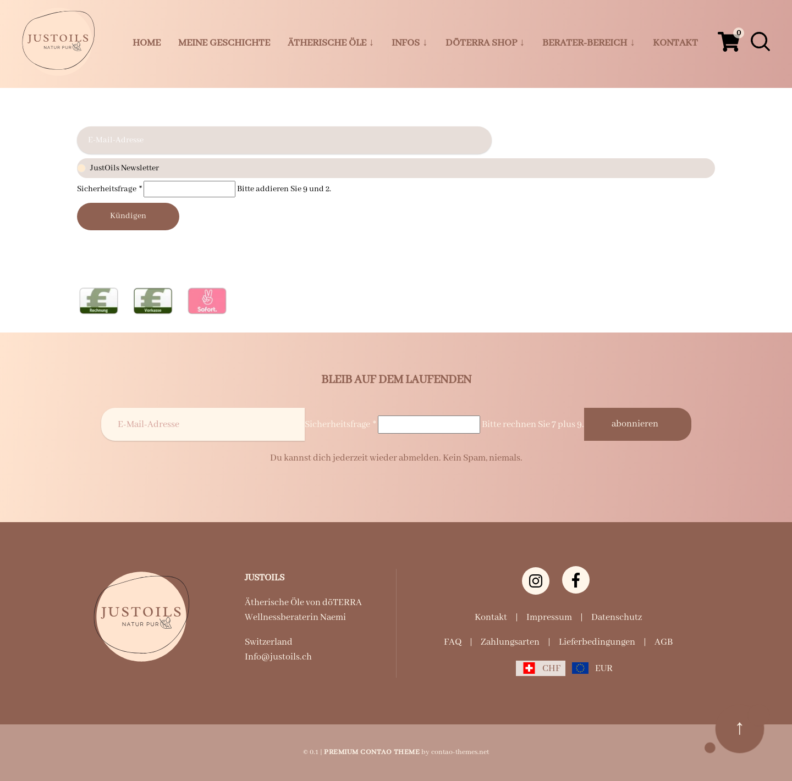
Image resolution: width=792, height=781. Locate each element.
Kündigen (128, 216)
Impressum (549, 617)
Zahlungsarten (510, 642)
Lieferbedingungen (597, 642)
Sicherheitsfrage (110, 189)
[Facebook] (576, 580)
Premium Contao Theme (372, 752)
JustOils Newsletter (396, 168)
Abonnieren (635, 424)
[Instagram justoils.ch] (535, 581)
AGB (663, 642)
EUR (604, 668)
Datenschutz (616, 617)
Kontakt (491, 617)
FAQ (452, 642)
